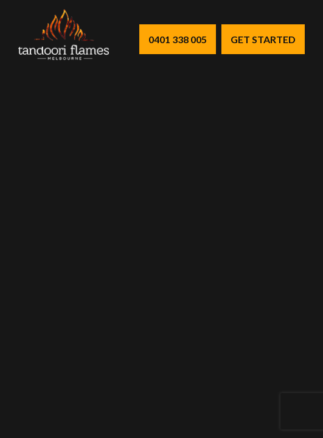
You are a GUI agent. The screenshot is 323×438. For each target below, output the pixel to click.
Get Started (263, 39)
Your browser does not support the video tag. (161, 219)
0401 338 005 (177, 39)
